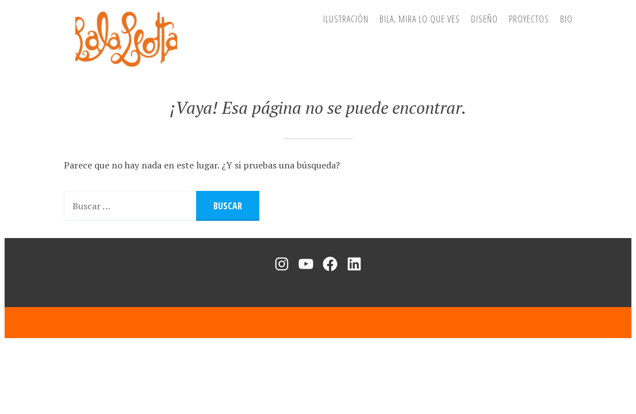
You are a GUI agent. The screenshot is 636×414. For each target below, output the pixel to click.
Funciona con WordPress (255, 322)
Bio (566, 19)
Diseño (484, 19)
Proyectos (529, 19)
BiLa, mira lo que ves (420, 19)
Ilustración (346, 19)
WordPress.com (393, 322)
